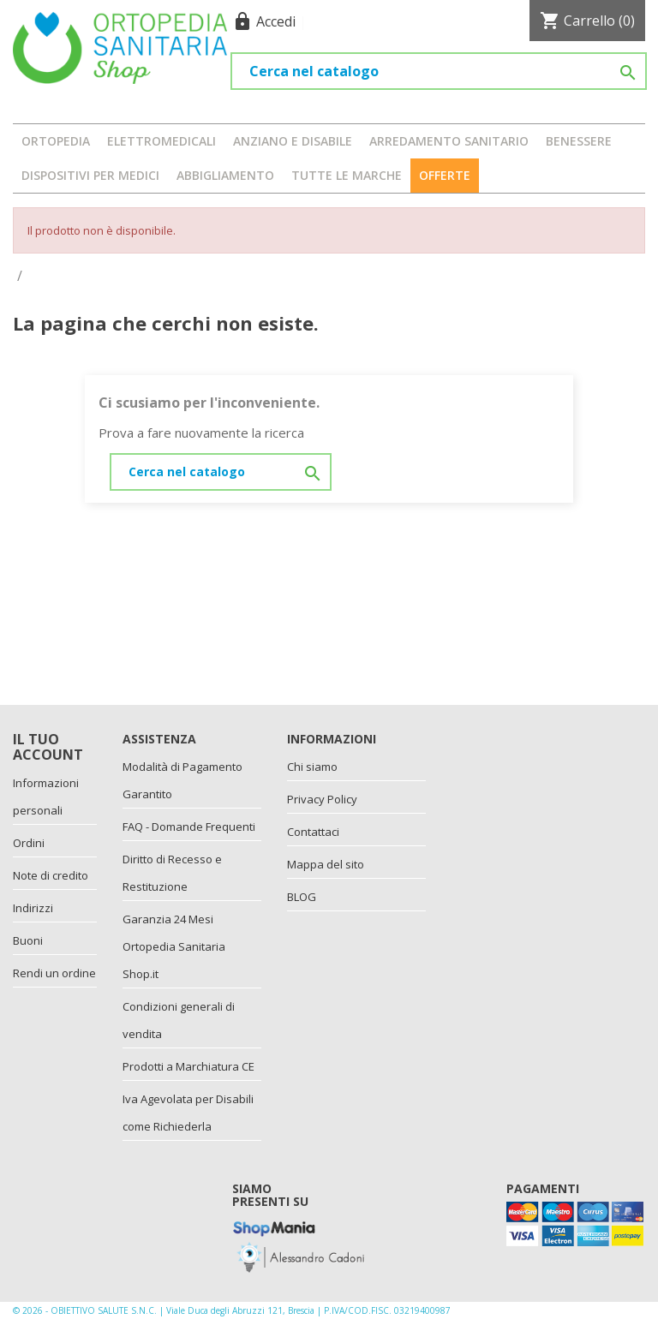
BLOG (301, 896)
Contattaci (313, 831)
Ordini (29, 842)
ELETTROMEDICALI (161, 141)
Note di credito (50, 875)
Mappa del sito (325, 864)
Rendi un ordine (54, 973)
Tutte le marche (346, 175)
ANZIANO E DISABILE (292, 141)
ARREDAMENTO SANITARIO (449, 141)
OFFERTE (444, 175)
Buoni (28, 940)
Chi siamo (312, 766)
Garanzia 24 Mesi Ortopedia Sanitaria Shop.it (174, 946)
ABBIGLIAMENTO (225, 175)
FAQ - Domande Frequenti (189, 826)
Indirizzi (33, 908)
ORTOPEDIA (55, 141)
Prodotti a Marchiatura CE (188, 1066)
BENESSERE (579, 141)
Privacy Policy (322, 799)
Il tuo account (48, 747)
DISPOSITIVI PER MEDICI (90, 175)
